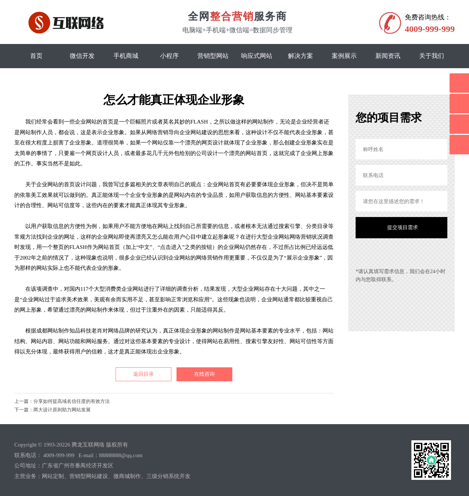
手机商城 (125, 55)
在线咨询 (204, 374)
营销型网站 (213, 55)
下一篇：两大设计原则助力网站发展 (52, 409)
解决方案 (300, 55)
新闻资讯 (387, 55)
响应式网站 (256, 55)
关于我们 (431, 55)
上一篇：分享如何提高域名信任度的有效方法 (62, 401)
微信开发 (82, 55)
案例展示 (344, 55)
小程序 (169, 55)
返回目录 (143, 374)
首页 (36, 55)
